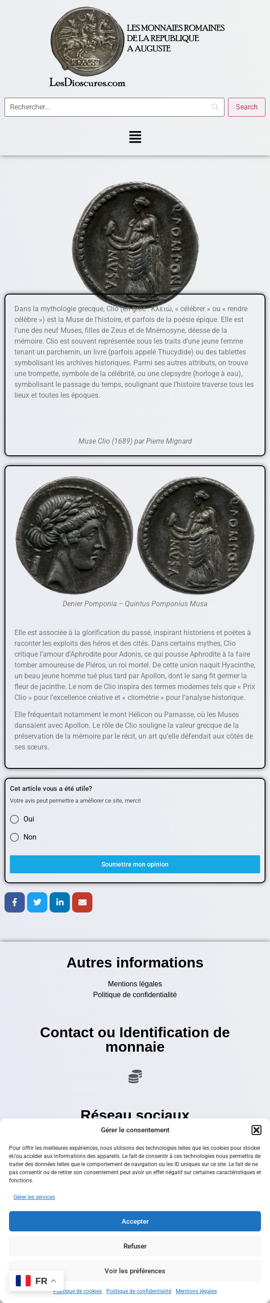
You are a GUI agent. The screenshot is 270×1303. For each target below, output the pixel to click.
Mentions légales (196, 1291)
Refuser (135, 1246)
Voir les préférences (135, 1271)
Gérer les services (34, 1197)
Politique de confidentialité (138, 1291)
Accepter (135, 1221)
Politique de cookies (77, 1291)
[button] (256, 1130)
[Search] (246, 107)
